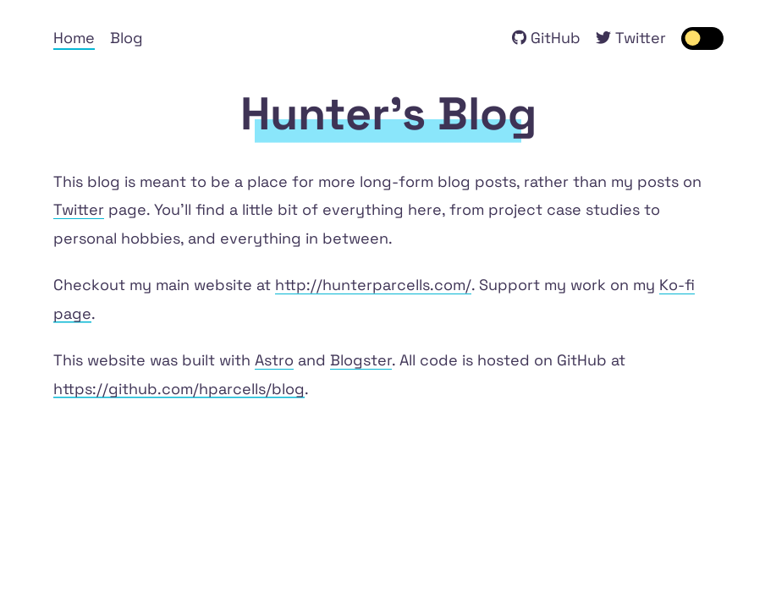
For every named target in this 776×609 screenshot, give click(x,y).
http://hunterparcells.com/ (373, 284)
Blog (126, 37)
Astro (274, 360)
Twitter (78, 209)
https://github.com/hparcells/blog (179, 388)
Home (74, 37)
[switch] (702, 38)
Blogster (361, 360)
